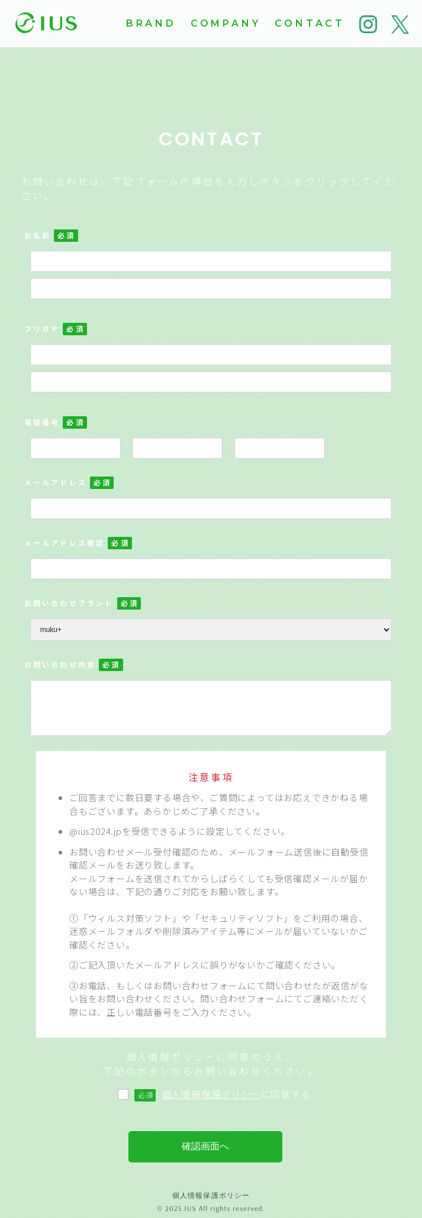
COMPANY (226, 23)
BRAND (151, 23)
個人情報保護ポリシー (211, 1094)
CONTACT (310, 23)
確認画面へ (205, 1146)
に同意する (209, 1094)
